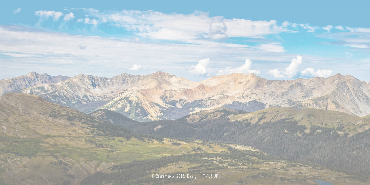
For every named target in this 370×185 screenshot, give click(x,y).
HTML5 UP (209, 176)
